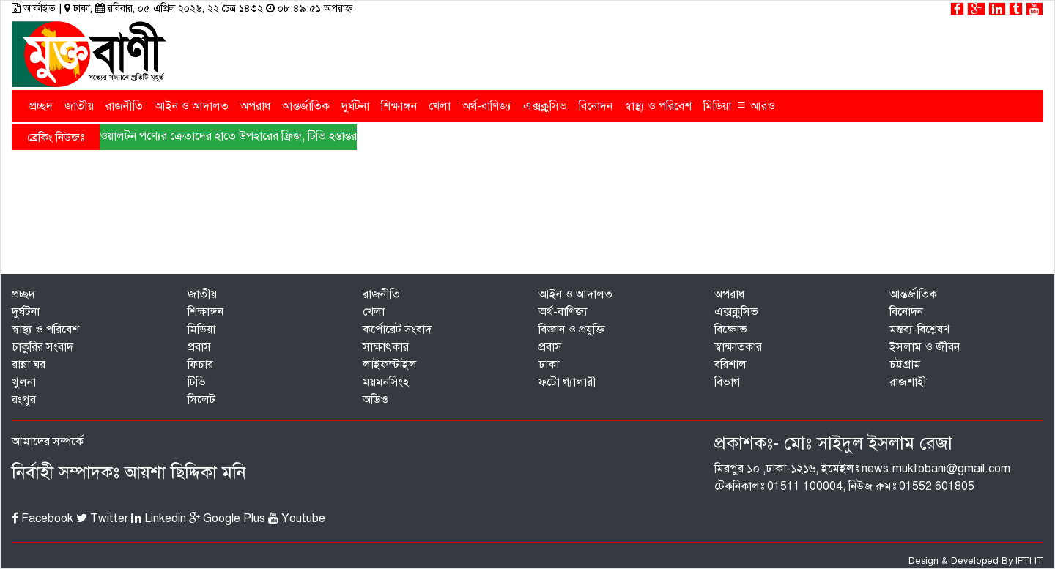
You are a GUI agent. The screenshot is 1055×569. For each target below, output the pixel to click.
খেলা (440, 106)
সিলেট (201, 400)
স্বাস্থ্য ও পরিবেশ (658, 106)
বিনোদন (595, 106)
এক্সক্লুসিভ (545, 106)
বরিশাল (730, 364)
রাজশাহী (908, 382)
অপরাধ (255, 106)
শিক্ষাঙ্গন (399, 106)
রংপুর (24, 400)
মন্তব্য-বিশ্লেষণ (919, 329)
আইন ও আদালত (192, 106)
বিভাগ (727, 382)
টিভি (197, 382)
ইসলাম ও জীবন (924, 347)
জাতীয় (79, 106)
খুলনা (24, 382)
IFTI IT (1029, 561)
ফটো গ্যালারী (567, 382)
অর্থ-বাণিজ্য (486, 106)
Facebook (42, 518)
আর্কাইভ (35, 8)
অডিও (375, 400)
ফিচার (200, 364)
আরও (756, 105)
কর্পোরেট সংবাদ (397, 329)
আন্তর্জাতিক (306, 106)
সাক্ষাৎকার (386, 347)
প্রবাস (199, 347)
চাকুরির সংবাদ (42, 347)
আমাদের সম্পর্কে (48, 441)
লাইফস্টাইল (390, 364)
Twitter (102, 518)
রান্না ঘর (28, 364)
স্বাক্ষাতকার (738, 347)
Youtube (296, 518)
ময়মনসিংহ (386, 382)
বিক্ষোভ (730, 329)
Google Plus (227, 518)
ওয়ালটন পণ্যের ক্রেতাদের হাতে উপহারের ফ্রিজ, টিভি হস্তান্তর (228, 136)
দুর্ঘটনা (355, 106)
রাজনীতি (124, 106)
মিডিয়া (717, 106)
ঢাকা (548, 364)
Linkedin (158, 518)
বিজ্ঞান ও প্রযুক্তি (571, 329)
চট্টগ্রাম (905, 364)
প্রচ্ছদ (41, 106)
